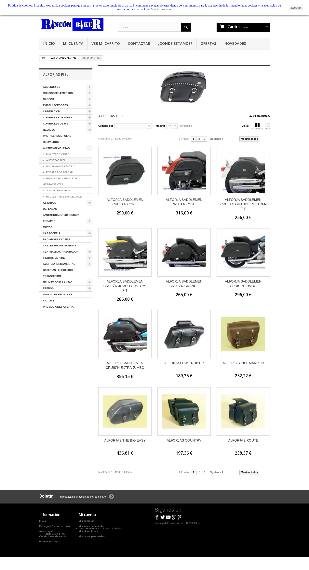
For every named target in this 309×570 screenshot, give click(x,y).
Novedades (235, 43)
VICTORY (48, 300)
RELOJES (49, 129)
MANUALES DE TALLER (57, 294)
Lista (267, 126)
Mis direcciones (88, 531)
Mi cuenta (73, 43)
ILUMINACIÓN (51, 111)
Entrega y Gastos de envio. (55, 526)
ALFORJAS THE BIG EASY (125, 440)
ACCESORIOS (51, 86)
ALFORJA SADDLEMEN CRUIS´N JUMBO (243, 284)
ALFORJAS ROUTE (243, 440)
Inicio (49, 43)
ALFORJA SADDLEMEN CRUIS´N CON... (125, 202)
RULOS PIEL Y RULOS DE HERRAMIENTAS (60, 181)
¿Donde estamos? (175, 43)
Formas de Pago (49, 541)
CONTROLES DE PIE (55, 123)
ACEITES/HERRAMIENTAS (59, 263)
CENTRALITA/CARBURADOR (60, 251)
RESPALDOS (51, 141)
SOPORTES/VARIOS (58, 190)
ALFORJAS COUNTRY (184, 440)
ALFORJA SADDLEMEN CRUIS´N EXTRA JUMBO (125, 365)
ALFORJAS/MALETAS (56, 148)
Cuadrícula (257, 126)
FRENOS (48, 288)
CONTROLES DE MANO (57, 117)
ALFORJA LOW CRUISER (184, 363)
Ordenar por (105, 125)
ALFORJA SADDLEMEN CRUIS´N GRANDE (184, 284)
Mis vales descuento (91, 526)
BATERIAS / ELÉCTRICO (58, 270)
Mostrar (160, 125)
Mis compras (86, 520)
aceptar (296, 7)
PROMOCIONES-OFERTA (58, 306)
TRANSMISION (52, 276)
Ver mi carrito (105, 43)
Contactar (139, 43)
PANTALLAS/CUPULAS (57, 135)
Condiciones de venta (52, 536)
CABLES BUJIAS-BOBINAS (59, 245)
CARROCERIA (51, 233)
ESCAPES (49, 221)
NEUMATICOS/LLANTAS (58, 282)
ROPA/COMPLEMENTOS (58, 93)
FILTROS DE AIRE (54, 257)
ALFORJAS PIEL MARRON (243, 363)
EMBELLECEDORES (55, 105)
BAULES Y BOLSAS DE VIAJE (64, 196)
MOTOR (47, 227)
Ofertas (208, 43)
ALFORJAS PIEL (56, 160)
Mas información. (162, 9)
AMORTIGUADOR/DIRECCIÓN (61, 214)
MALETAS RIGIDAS (57, 154)
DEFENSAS (50, 208)
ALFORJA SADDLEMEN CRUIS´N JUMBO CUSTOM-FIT (125, 286)
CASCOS (48, 99)
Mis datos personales (92, 536)
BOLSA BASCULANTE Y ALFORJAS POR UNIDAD (59, 169)
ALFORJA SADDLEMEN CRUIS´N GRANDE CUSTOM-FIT (243, 204)
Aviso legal (46, 531)
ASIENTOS (49, 202)
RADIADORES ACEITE (56, 239)
